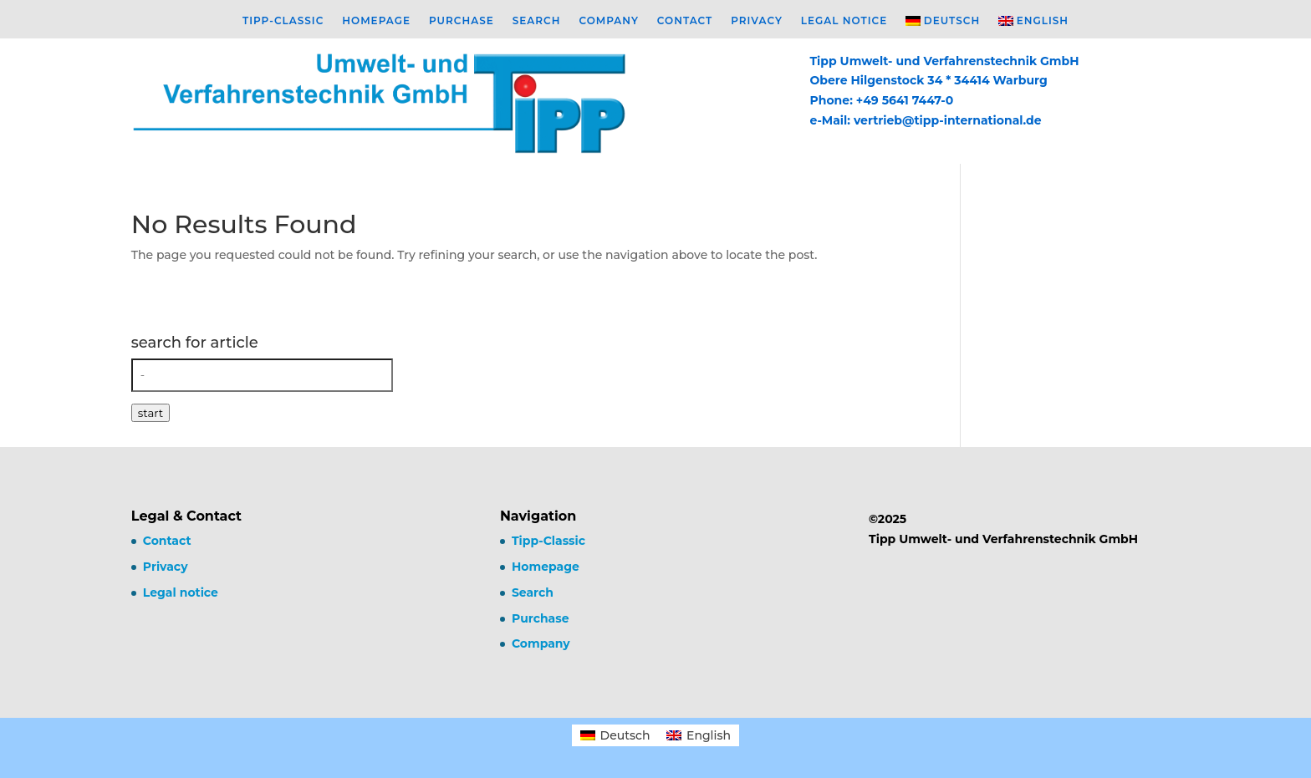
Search (537, 21)
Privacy (757, 21)
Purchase (461, 21)
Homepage (376, 21)
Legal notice (844, 21)
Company (608, 21)
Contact (684, 21)
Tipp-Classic (283, 21)
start (150, 413)
